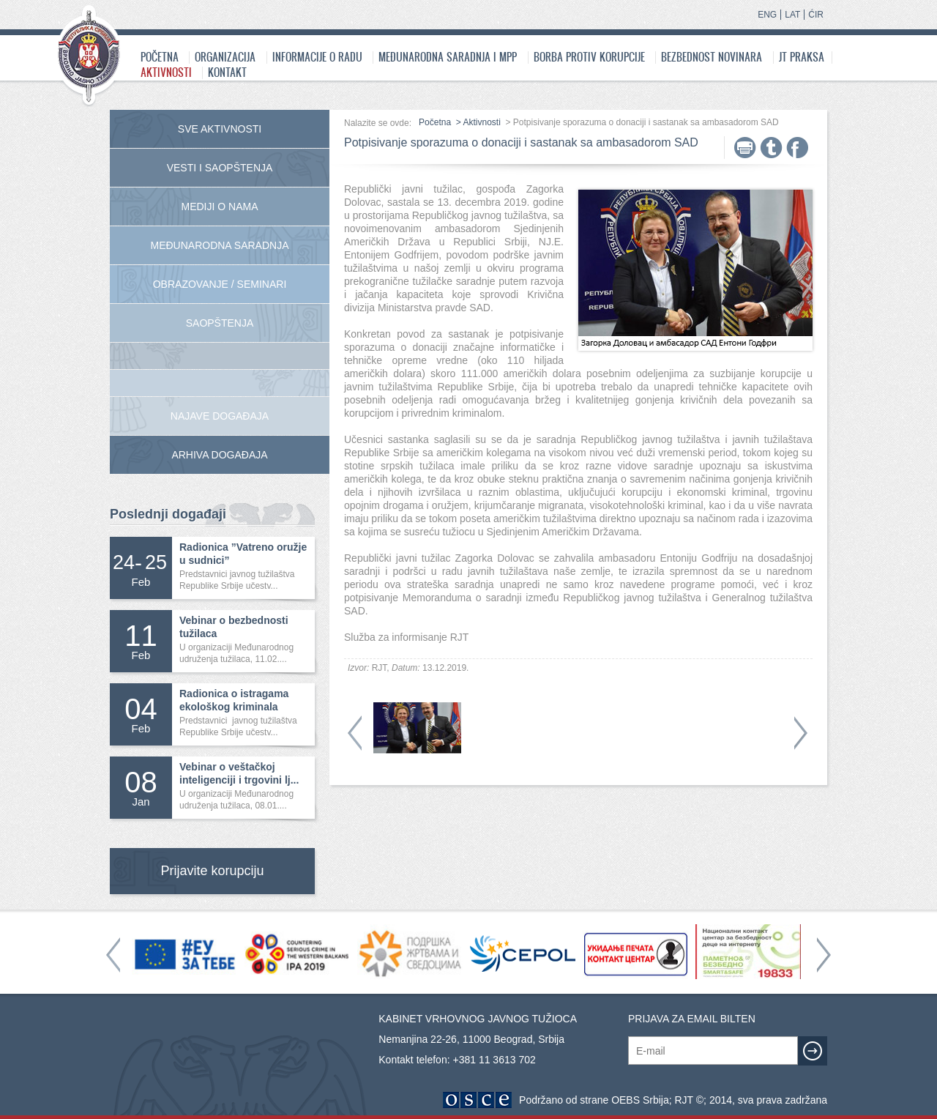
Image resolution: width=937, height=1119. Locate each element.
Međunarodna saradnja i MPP (447, 56)
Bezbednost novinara (711, 56)
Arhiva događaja (219, 455)
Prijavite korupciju (212, 870)
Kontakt (227, 72)
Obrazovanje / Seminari (220, 284)
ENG (767, 15)
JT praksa (801, 56)
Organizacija (225, 56)
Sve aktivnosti (219, 129)
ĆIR (816, 15)
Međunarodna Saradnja (219, 245)
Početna (160, 56)
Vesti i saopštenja (220, 168)
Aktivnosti (166, 72)
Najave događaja (220, 416)
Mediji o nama (219, 206)
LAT (792, 15)
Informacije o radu (317, 56)
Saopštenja (220, 323)
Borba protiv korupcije (589, 56)
